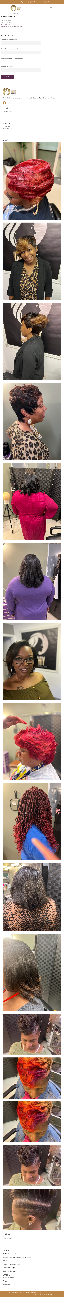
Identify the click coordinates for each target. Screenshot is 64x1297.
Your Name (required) (32, 41)
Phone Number (32, 68)
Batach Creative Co (48, 1294)
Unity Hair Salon (37, 1293)
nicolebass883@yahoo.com (45, 2)
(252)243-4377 (28, 2)
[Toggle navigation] (51, 8)
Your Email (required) (32, 51)
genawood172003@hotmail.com (12, 27)
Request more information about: (32, 60)
